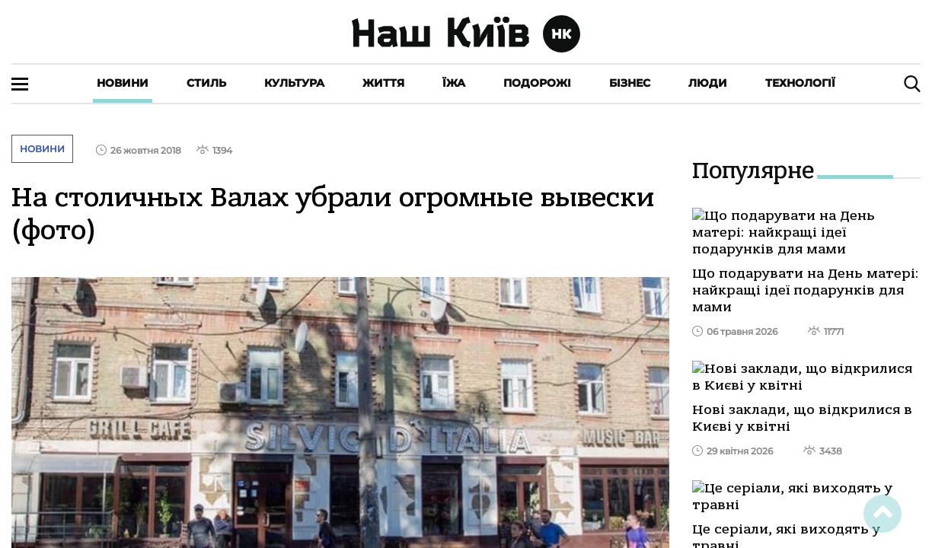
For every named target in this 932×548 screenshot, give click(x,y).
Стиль (206, 83)
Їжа (453, 83)
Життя (383, 83)
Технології (800, 83)
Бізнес (629, 83)
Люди (707, 83)
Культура (294, 83)
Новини (122, 83)
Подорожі (537, 83)
